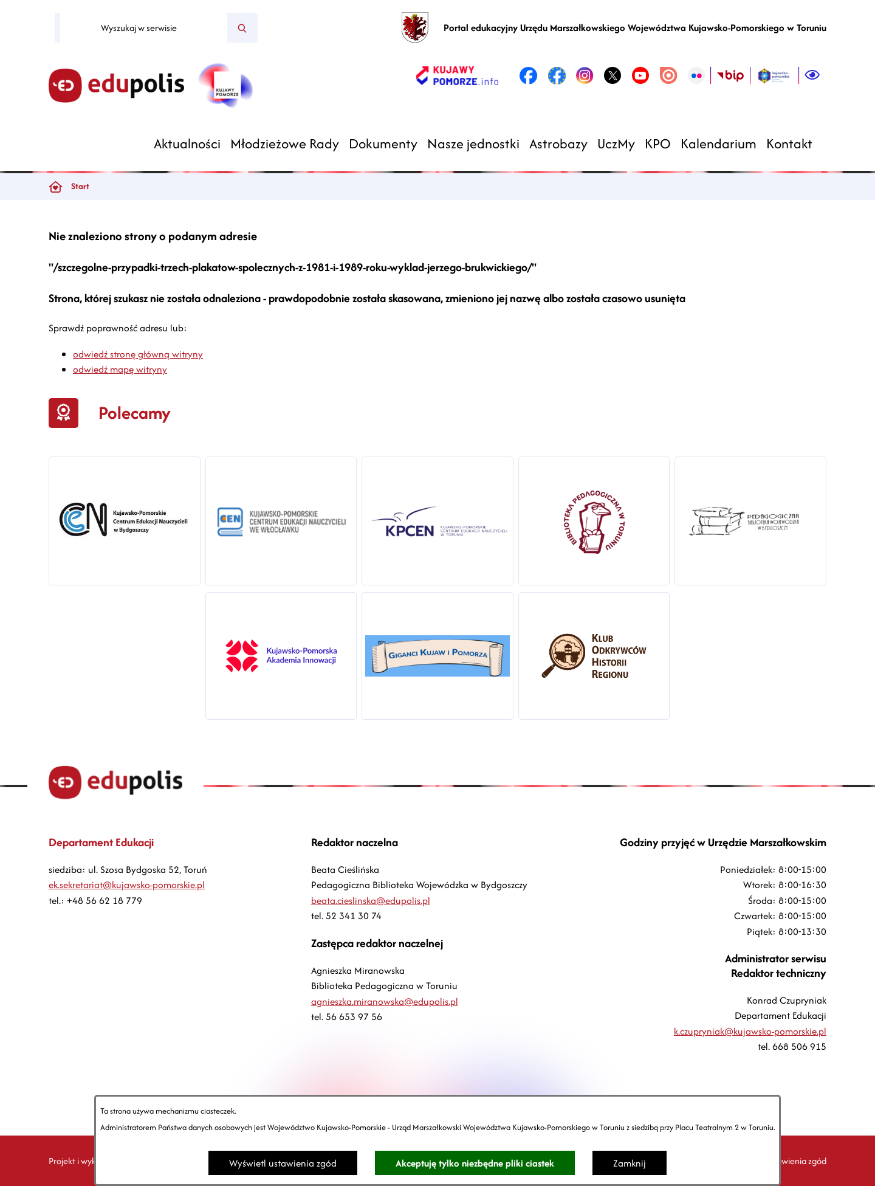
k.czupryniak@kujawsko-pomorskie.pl (750, 1031)
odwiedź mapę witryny (120, 369)
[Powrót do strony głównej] (55, 186)
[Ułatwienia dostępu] (812, 75)
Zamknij (629, 1163)
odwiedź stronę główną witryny (138, 354)
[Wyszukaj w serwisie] (143, 28)
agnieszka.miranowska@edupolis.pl (384, 1001)
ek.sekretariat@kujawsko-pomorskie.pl (127, 885)
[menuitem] (187, 144)
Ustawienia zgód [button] (795, 1160)
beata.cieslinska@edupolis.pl (370, 901)
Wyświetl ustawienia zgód (283, 1163)
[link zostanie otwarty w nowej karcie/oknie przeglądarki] (457, 75)
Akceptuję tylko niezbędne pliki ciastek (475, 1163)
